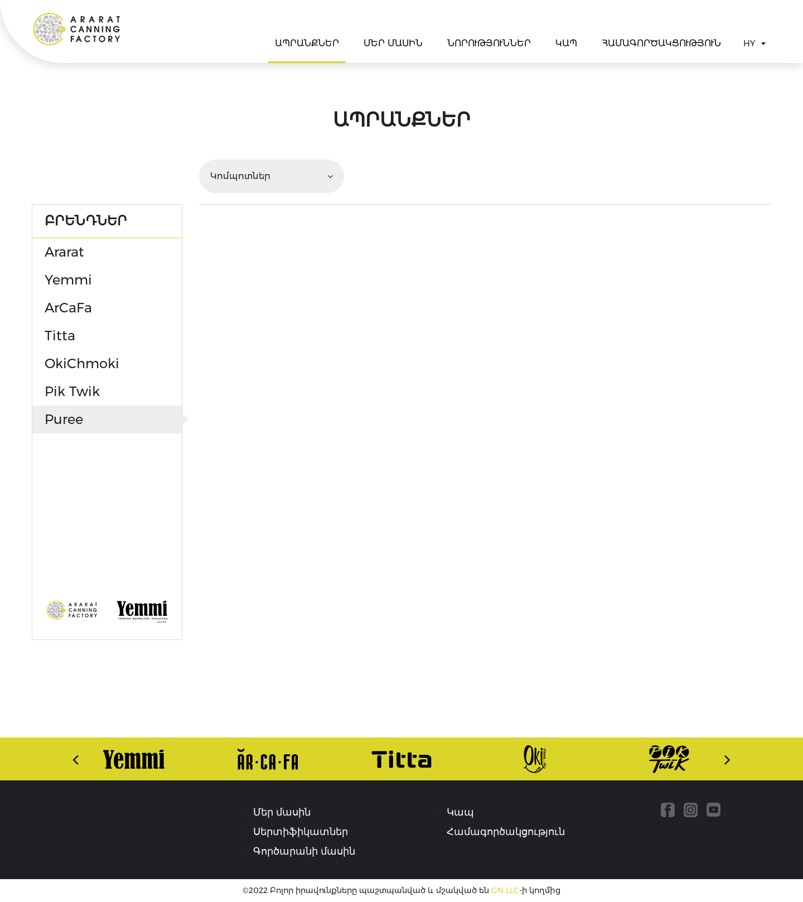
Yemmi (68, 280)
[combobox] (754, 43)
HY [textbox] (749, 43)
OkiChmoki (82, 363)
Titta (60, 335)
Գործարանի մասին (304, 851)
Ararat (76, 29)
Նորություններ (489, 43)
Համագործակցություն (661, 43)
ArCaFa (68, 308)
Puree (64, 419)
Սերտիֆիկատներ (300, 831)
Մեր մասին (393, 43)
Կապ (566, 43)
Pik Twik (72, 391)
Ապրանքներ (307, 43)
